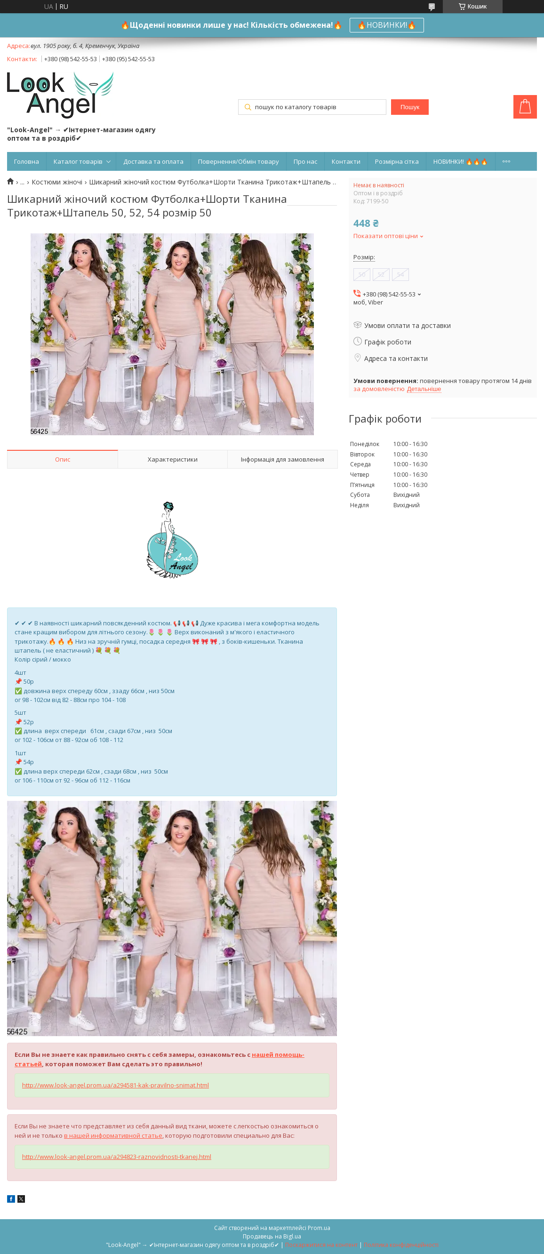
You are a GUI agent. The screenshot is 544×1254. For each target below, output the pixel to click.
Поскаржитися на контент (321, 1245)
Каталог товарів (78, 161)
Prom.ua (319, 1228)
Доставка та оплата (153, 161)
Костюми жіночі (57, 182)
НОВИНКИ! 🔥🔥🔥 (460, 161)
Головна (26, 161)
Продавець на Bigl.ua (272, 1236)
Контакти (346, 161)
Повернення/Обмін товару (238, 161)
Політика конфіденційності (401, 1245)
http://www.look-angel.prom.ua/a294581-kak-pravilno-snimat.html (115, 1085)
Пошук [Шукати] (409, 107)
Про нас (305, 161)
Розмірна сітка (397, 161)
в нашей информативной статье (113, 1135)
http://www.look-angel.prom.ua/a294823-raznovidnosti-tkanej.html (116, 1156)
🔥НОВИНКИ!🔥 (386, 25)
